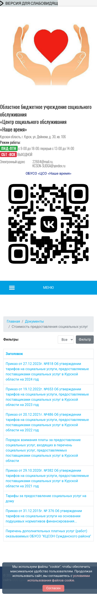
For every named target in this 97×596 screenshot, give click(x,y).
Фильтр (85, 339)
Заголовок (14, 354)
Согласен (53, 588)
